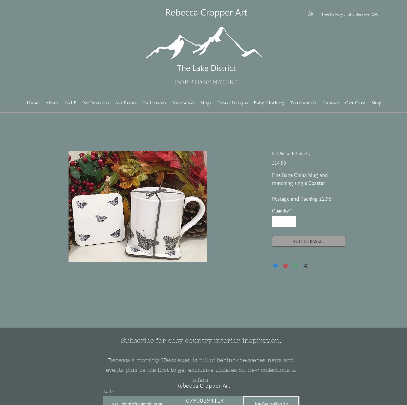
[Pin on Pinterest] (285, 266)
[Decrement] (277, 221)
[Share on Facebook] (275, 266)
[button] (313, 13)
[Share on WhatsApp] (295, 266)
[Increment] (291, 221)
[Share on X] (305, 266)
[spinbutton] (284, 221)
